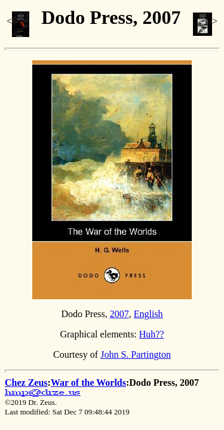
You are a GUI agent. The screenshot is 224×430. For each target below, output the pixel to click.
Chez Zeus (26, 382)
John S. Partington (135, 354)
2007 (119, 314)
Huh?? (151, 334)
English (148, 314)
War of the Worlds (88, 382)
